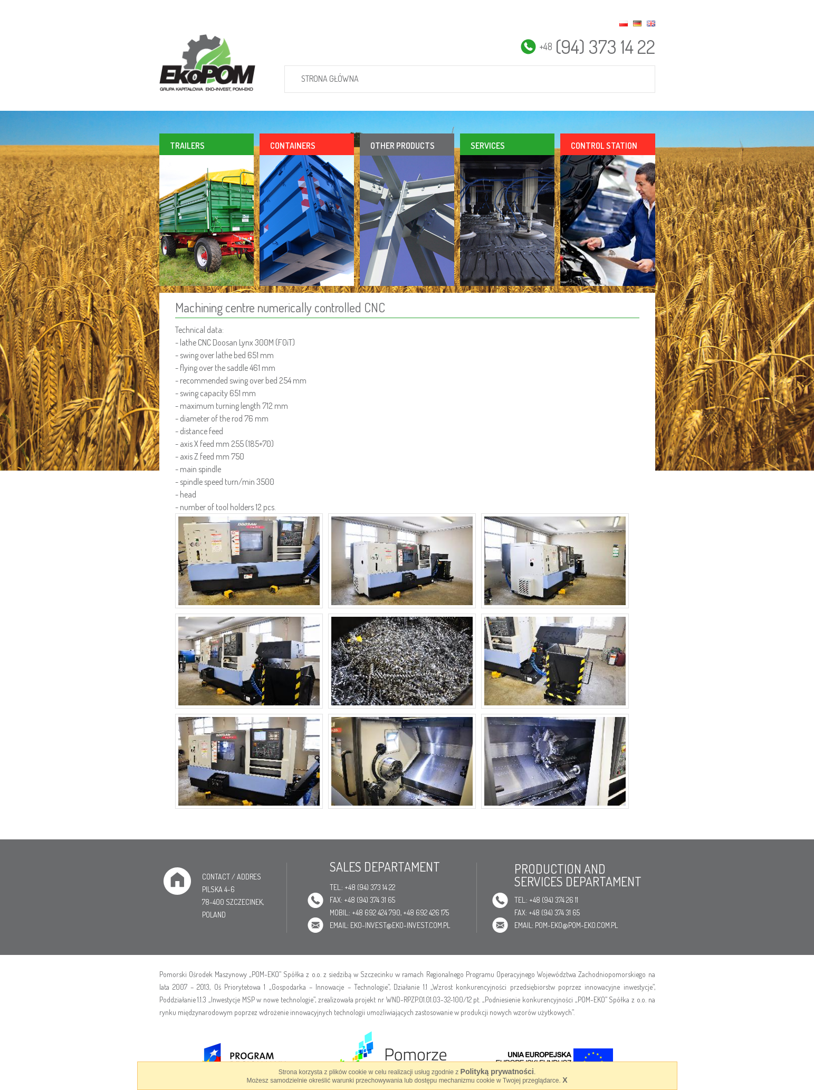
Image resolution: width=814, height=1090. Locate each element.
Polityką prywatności (497, 1071)
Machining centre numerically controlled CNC (280, 307)
